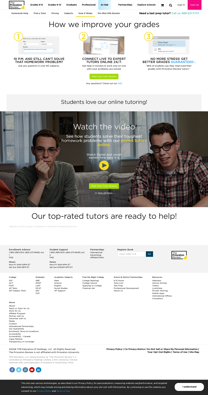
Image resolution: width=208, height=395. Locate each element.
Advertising (95, 255)
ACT (11, 283)
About (12, 306)
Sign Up (194, 5)
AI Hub (104, 5)
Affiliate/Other (97, 257)
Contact (13, 324)
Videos (155, 285)
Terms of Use (63, 391)
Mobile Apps (158, 293)
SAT (11, 280)
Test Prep (118, 285)
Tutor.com (118, 283)
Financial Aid (88, 288)
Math (56, 280)
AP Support (59, 291)
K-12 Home (119, 280)
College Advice (89, 283)
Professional (89, 5)
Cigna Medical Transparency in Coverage (21, 340)
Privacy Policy (44, 391)
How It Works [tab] (85, 13)
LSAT (38, 285)
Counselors (157, 298)
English (57, 285)
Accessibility (15, 334)
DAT (37, 291)
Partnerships (125, 5)
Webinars (156, 280)
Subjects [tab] (68, 13)
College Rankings (90, 280)
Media (12, 321)
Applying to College (92, 285)
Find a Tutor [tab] (40, 13)
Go (149, 254)
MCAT (38, 288)
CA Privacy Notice (134, 349)
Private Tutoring (160, 291)
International (96, 252)
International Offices (162, 296)
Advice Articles (159, 283)
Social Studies (61, 288)
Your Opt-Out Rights (159, 352)
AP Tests (13, 288)
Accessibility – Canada (20, 336)
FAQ (120, 83)
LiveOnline (157, 288)
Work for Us (15, 311)
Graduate (71, 5)
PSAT (11, 285)
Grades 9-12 (54, 5)
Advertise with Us (17, 318)
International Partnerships (21, 326)
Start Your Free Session (104, 186)
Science (58, 283)
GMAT (38, 283)
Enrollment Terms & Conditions (24, 331)
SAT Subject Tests (17, 291)
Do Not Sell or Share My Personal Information (172, 349)
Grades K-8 (36, 5)
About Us (118, 291)
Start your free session (104, 76)
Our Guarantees (16, 329)
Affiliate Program (17, 313)
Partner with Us (16, 316)
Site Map (194, 352)
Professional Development (126, 288)
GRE (38, 280)
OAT (38, 293)
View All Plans (105, 193)
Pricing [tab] (55, 13)
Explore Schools (146, 5)
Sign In (181, 5)
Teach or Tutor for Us (19, 308)
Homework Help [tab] (19, 13)
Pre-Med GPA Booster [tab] (109, 13)
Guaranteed (183, 62)
